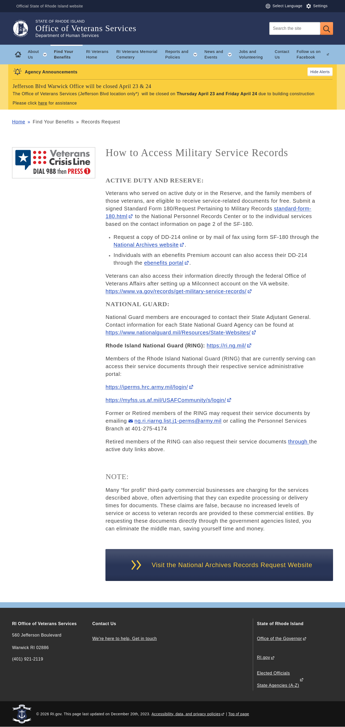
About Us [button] (39, 54)
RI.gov (263, 657)
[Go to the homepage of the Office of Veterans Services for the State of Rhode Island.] (23, 28)
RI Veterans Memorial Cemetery (136, 54)
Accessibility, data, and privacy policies (185, 714)
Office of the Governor (279, 638)
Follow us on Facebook (309, 54)
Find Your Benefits (63, 54)
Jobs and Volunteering (251, 54)
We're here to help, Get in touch (124, 638)
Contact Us (282, 54)
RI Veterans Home (97, 54)
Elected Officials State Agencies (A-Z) (278, 679)
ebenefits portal (164, 263)
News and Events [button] (220, 54)
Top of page (238, 714)
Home (18, 121)
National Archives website (145, 245)
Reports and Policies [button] (183, 54)
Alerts (325, 72)
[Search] (294, 28)
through (298, 441)
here (42, 103)
